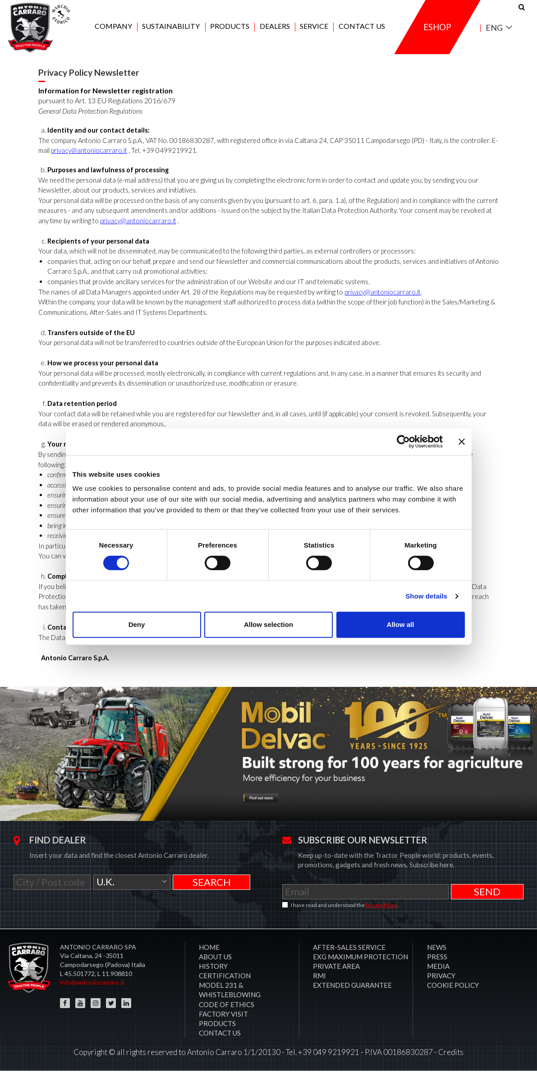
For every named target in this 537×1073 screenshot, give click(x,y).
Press (437, 959)
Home (209, 949)
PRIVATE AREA (336, 968)
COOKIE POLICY (453, 987)
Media (438, 968)
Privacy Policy (381, 907)
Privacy (441, 978)
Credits (451, 1054)
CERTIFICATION (225, 978)
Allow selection (268, 624)
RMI (319, 978)
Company (113, 28)
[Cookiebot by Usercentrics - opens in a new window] (403, 441)
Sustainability (171, 28)
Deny (137, 624)
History (213, 968)
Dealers (275, 28)
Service (314, 28)
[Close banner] (462, 441)
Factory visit (223, 1016)
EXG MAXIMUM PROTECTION (360, 959)
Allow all (400, 624)
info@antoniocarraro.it (92, 984)
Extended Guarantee (352, 987)
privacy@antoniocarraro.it (89, 153)
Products (229, 28)
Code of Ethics (226, 1006)
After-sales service (349, 949)
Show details (426, 596)
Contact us (362, 28)
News (436, 949)
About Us (215, 959)
